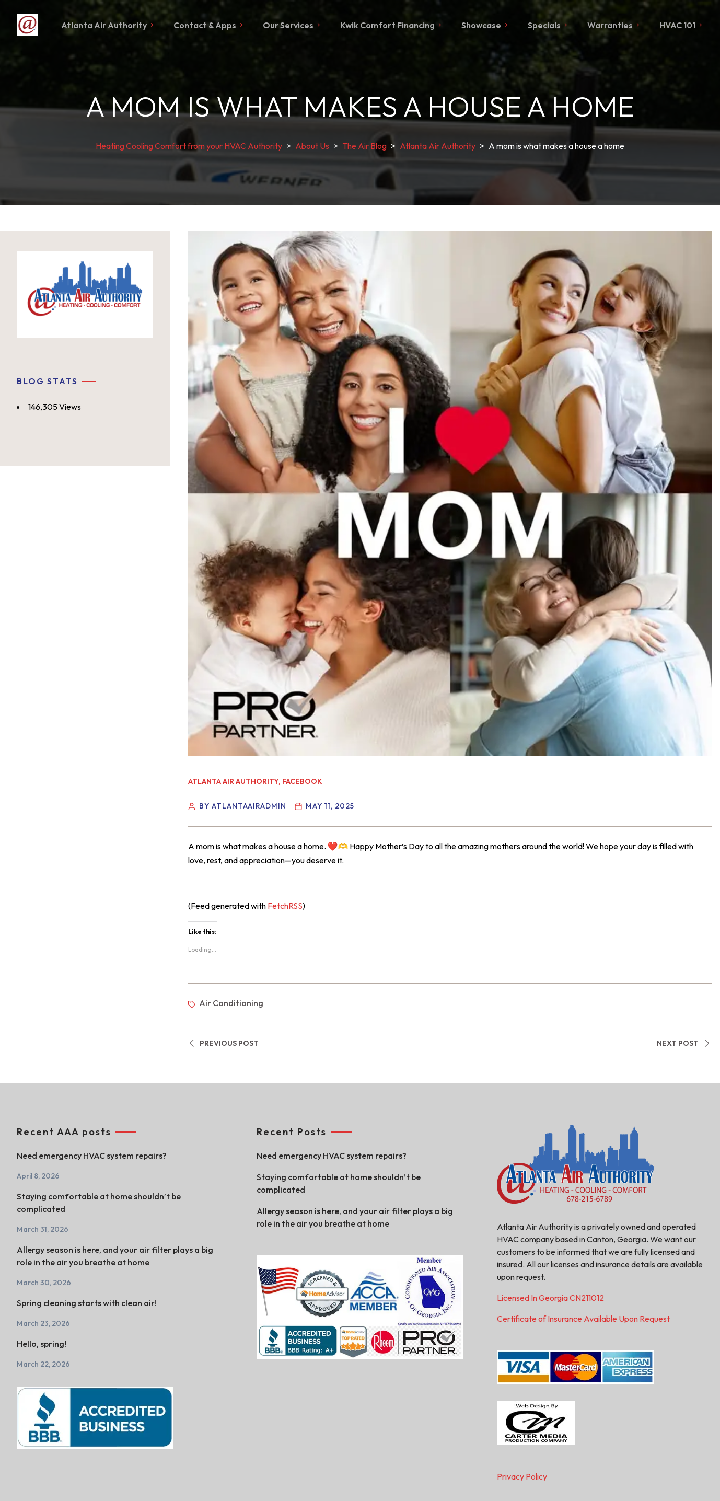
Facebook (302, 781)
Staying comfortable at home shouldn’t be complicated (99, 1202)
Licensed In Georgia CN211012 (550, 1297)
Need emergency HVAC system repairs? (92, 1155)
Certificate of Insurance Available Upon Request (583, 1318)
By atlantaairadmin (242, 805)
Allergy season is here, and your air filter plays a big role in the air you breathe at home (115, 1255)
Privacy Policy (522, 1476)
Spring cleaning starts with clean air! (87, 1303)
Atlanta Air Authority (233, 781)
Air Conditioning (231, 1003)
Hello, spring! (41, 1343)
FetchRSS (285, 905)
